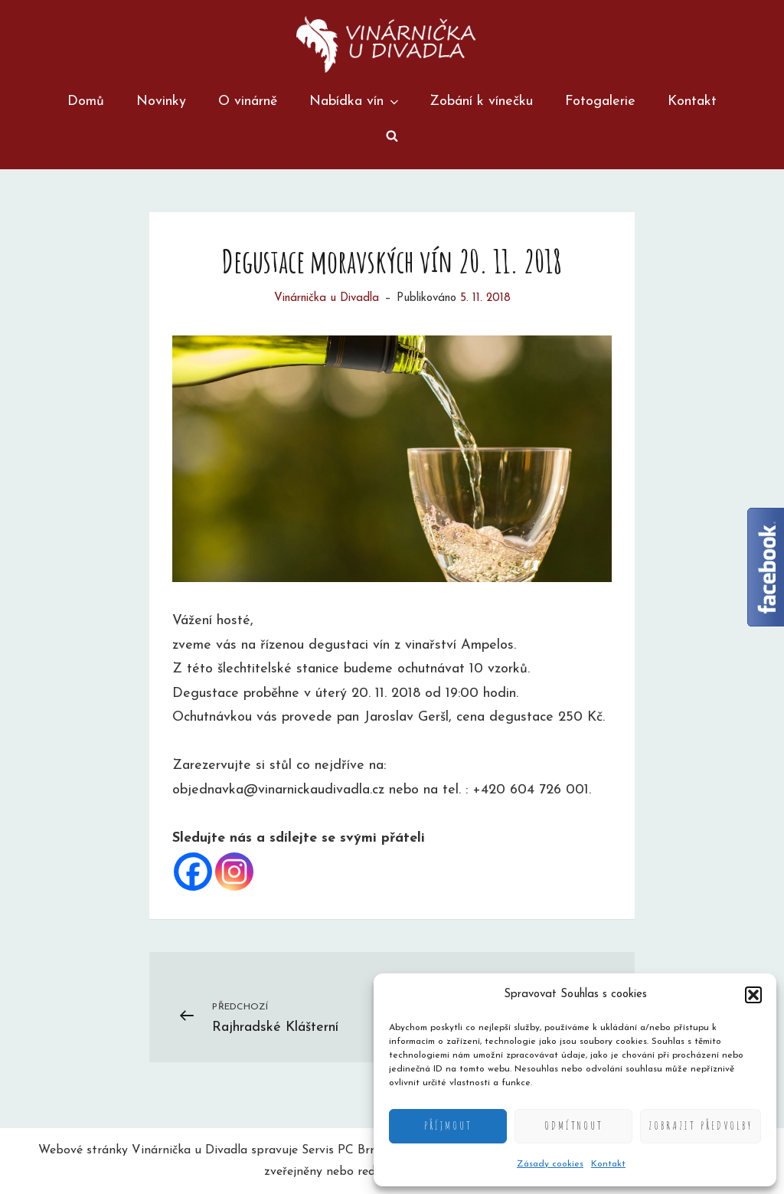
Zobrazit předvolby (700, 1125)
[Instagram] (234, 871)
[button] (753, 995)
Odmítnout (573, 1125)
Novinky (161, 101)
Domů (85, 101)
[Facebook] (193, 871)
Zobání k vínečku (481, 101)
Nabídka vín (355, 101)
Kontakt (608, 1164)
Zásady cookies (550, 1164)
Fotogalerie (600, 101)
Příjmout (448, 1125)
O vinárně (247, 101)
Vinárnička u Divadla (326, 298)
